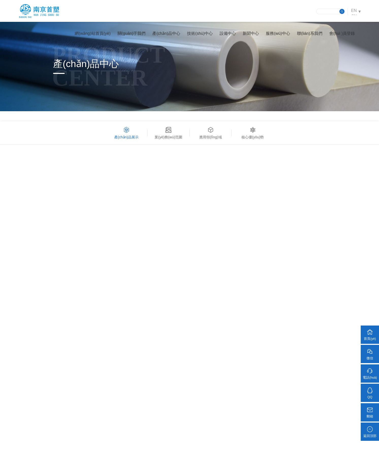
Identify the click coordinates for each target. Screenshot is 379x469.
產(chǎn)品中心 (164, 34)
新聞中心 (249, 34)
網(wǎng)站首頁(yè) (91, 34)
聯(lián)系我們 (308, 34)
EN (353, 11)
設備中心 (226, 34)
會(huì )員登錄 (340, 34)
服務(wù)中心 (276, 34)
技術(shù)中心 (198, 34)
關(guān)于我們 (130, 34)
